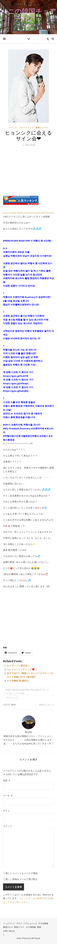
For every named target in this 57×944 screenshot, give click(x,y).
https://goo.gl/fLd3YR (15, 375)
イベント (13, 127)
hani (13, 704)
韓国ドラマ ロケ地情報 (25, 927)
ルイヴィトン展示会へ (18, 665)
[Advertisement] (28, 172)
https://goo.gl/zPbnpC (16, 383)
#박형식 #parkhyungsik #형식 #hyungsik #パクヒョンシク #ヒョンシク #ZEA (27, 691)
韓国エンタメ (42, 127)
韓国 (39, 927)
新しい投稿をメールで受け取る (22, 879)
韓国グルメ (8, 927)
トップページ (9, 923)
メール (8, 795)
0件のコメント (46, 704)
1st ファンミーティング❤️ (21, 669)
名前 (6, 780)
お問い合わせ (9, 930)
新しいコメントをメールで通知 (22, 873)
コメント (7, 826)
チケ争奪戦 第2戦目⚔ (18, 680)
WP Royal (35, 938)
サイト (6, 810)
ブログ (19, 923)
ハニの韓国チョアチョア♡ (28, 14)
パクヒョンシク (26, 127)
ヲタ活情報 (43, 923)
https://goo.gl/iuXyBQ (15, 390)
